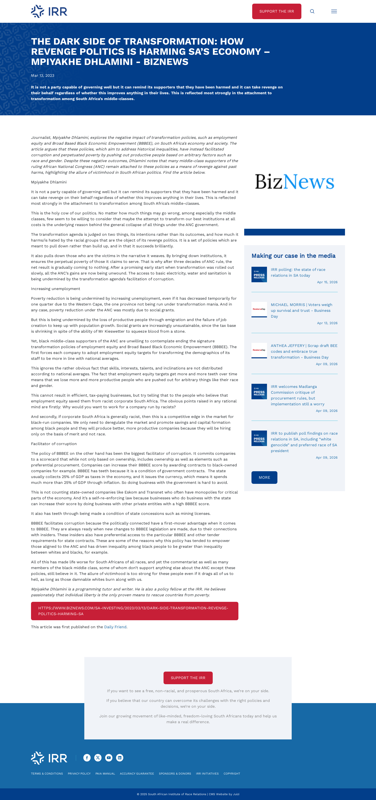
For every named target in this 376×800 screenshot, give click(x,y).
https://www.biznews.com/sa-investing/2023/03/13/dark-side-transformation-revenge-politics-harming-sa (133, 611)
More (264, 477)
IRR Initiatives (207, 773)
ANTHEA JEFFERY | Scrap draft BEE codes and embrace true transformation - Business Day (294, 355)
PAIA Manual (105, 773)
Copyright (232, 773)
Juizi (236, 794)
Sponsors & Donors (175, 773)
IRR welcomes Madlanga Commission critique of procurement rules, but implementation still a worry (294, 398)
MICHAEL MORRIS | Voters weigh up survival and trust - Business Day (294, 314)
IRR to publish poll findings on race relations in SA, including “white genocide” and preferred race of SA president (294, 445)
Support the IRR (188, 677)
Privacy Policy (79, 773)
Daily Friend (115, 627)
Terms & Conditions (47, 773)
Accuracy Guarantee (137, 773)
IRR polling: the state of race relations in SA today (294, 276)
